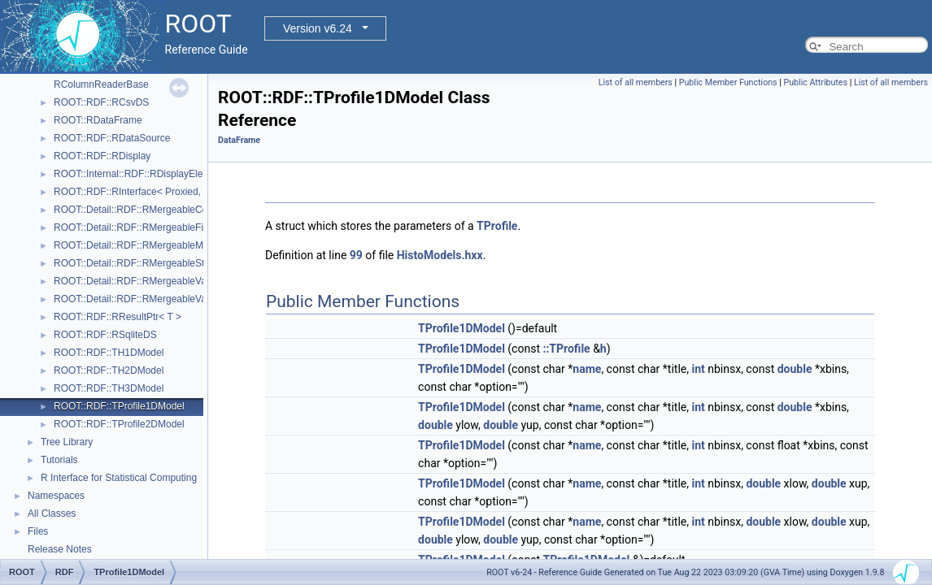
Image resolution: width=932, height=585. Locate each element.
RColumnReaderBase (101, 84)
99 (356, 255)
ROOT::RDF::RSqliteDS (105, 334)
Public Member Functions (728, 82)
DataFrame (239, 140)
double (794, 368)
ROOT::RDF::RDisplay (102, 156)
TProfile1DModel (461, 328)
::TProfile (566, 348)
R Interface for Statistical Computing (119, 477)
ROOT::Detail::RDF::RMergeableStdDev (140, 263)
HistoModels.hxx (440, 255)
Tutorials (59, 460)
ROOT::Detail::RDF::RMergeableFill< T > (142, 227)
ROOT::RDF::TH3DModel (108, 388)
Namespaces (56, 495)
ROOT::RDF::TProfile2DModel (119, 424)
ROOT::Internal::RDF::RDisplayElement (139, 174)
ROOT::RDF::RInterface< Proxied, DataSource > (158, 191)
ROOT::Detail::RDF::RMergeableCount (137, 209)
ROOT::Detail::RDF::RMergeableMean (137, 245)
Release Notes (60, 549)
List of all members (636, 82)
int (697, 368)
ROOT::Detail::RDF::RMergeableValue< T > (148, 281)
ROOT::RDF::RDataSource (112, 138)
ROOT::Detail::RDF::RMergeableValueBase (148, 299)
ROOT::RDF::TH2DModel (108, 370)
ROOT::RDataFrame (98, 120)
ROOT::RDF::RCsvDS (101, 102)
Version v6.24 (317, 28)
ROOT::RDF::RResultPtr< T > (117, 317)
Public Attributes (815, 82)
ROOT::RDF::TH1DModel (108, 352)
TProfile (497, 225)
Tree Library (67, 442)
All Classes (52, 513)
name (587, 368)
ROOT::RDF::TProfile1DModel (119, 406)
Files (38, 531)
